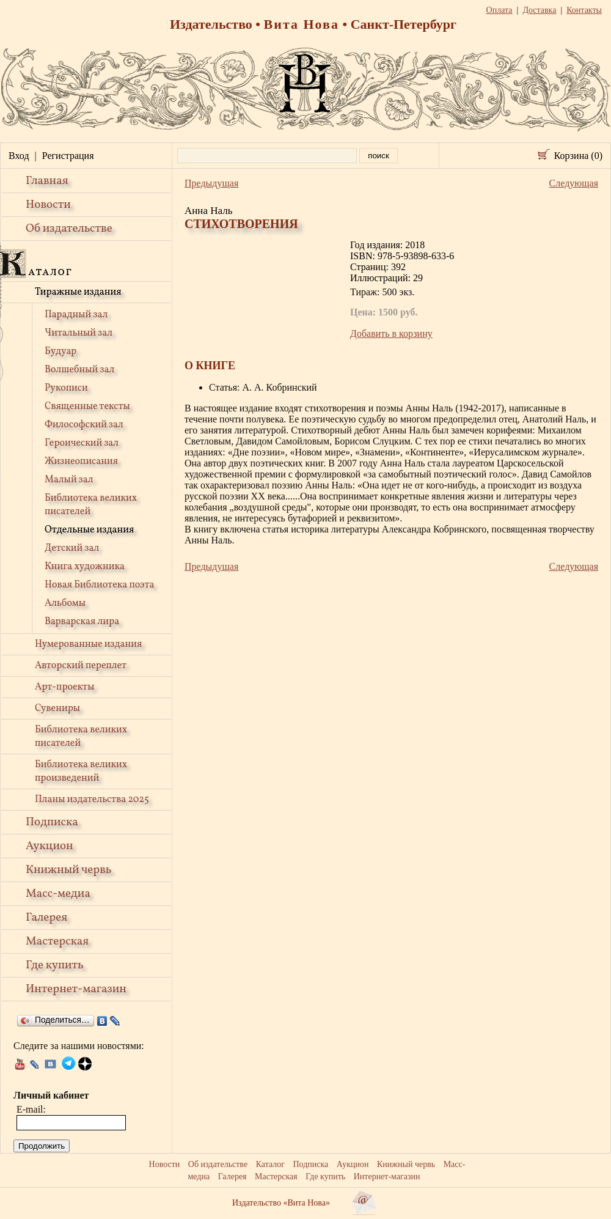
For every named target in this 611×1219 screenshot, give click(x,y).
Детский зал (72, 548)
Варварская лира (82, 621)
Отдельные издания (89, 530)
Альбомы (65, 603)
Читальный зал (78, 333)
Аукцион (49, 846)
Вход (19, 155)
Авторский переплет (80, 665)
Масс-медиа (58, 894)
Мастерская (57, 941)
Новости (48, 205)
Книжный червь (68, 870)
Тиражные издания (78, 292)
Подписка (52, 822)
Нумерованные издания (88, 644)
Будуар (60, 351)
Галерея (46, 918)
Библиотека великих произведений (81, 771)
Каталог (270, 1164)
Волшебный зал (79, 370)
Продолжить (41, 1146)
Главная (47, 181)
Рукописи (66, 388)
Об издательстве (69, 229)
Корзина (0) (578, 155)
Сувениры (57, 708)
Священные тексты (87, 406)
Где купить (55, 965)
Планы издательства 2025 (92, 799)
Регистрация (68, 155)
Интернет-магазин (76, 989)
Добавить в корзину (391, 333)
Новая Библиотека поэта (99, 585)
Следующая (573, 183)
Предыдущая (211, 183)
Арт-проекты (65, 687)
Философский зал (84, 425)
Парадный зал (76, 315)
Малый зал (69, 480)
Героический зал (82, 443)
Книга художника (85, 566)
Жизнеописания (81, 461)
